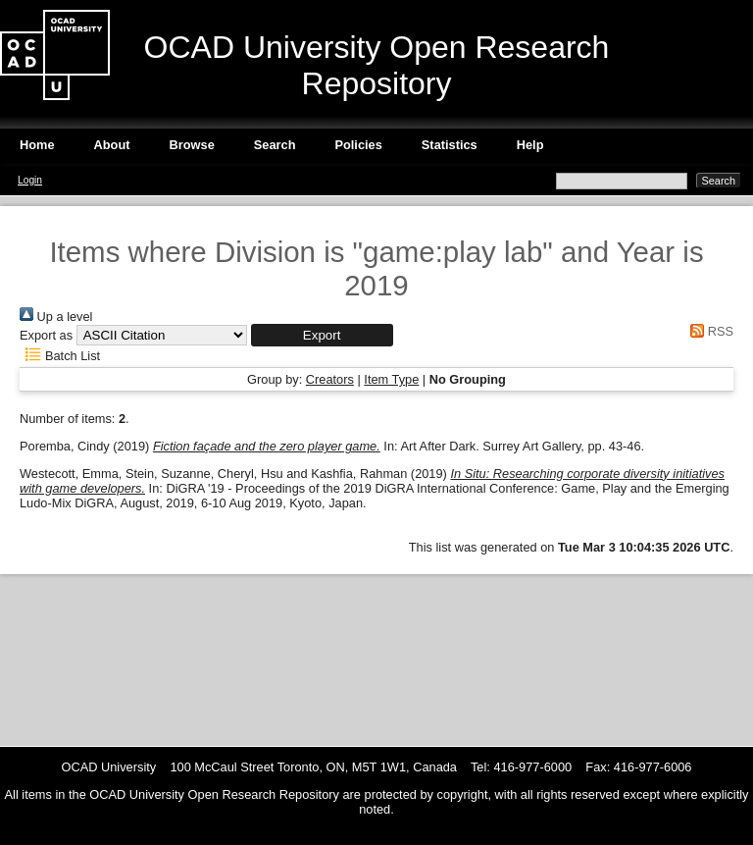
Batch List (60, 355)
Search (275, 144)
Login (30, 180)
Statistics (449, 144)
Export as (46, 335)
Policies (357, 144)
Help (530, 144)
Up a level (56, 316)
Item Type (391, 379)
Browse (192, 144)
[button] (322, 335)
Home (37, 144)
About (112, 144)
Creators (330, 379)
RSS (708, 331)
